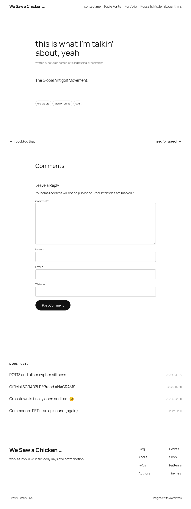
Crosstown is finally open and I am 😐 (41, 399)
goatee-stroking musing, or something (81, 63)
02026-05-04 (174, 375)
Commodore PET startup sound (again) (43, 411)
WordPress (175, 498)
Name (39, 249)
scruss (52, 63)
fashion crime (62, 103)
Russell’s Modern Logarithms (161, 6)
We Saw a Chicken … (27, 6)
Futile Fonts (112, 6)
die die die (43, 103)
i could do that (25, 141)
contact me (92, 6)
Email (39, 267)
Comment (42, 201)
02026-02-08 (174, 399)
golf (78, 103)
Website (40, 284)
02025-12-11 (175, 411)
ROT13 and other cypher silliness (37, 375)
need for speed (165, 141)
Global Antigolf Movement (65, 80)
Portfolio (131, 6)
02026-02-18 (174, 387)
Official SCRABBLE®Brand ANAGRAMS (42, 387)
